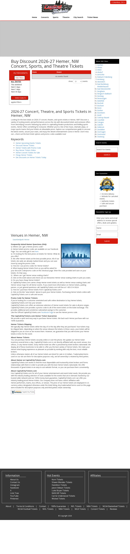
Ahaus (99, 67)
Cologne (100, 122)
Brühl (99, 115)
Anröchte (100, 74)
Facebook (14, 487)
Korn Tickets (57, 479)
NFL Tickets (76, 506)
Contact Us (15, 482)
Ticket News (92, 17)
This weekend (16, 84)
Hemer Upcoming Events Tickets (28, 143)
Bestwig (100, 96)
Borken (100, 110)
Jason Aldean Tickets (61, 487)
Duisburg (100, 136)
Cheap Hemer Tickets (24, 155)
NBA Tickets (92, 506)
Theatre (65, 17)
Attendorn (101, 82)
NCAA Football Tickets (27, 509)
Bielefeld (100, 101)
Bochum (100, 105)
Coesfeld (100, 120)
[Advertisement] (51, 214)
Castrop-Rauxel (103, 117)
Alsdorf (100, 72)
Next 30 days (16, 92)
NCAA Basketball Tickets (114, 506)
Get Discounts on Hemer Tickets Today (31, 157)
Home (34, 17)
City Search (78, 17)
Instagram (15, 485)
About (8, 506)
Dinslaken (101, 129)
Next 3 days (15, 87)
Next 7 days (15, 89)
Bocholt (100, 103)
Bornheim (101, 113)
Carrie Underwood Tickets (63, 496)
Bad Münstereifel (103, 89)
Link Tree (14, 493)
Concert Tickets (98, 509)
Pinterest (14, 498)
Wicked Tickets (58, 498)
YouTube (14, 496)
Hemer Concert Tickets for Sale (28, 152)
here (36, 251)
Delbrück (100, 127)
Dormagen (101, 132)
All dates (16, 81)
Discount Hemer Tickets (25, 145)
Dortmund (101, 134)
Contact (42, 506)
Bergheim (101, 91)
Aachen (100, 65)
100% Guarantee (58, 506)
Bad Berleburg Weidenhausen (103, 85)
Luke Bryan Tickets (60, 490)
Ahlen (99, 70)
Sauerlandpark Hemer (21, 239)
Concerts (45, 17)
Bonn (99, 108)
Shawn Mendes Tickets (62, 482)
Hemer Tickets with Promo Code (28, 148)
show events (78, 81)
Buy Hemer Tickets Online (26, 150)
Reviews (113, 509)
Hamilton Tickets (59, 485)
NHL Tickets (48, 509)
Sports (55, 17)
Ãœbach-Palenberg (104, 77)
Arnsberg (100, 79)
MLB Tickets (80, 509)
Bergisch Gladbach (104, 94)
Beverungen (102, 98)
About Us (14, 479)
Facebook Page (47, 312)
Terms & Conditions (25, 506)
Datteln (100, 125)
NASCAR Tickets (59, 493)
